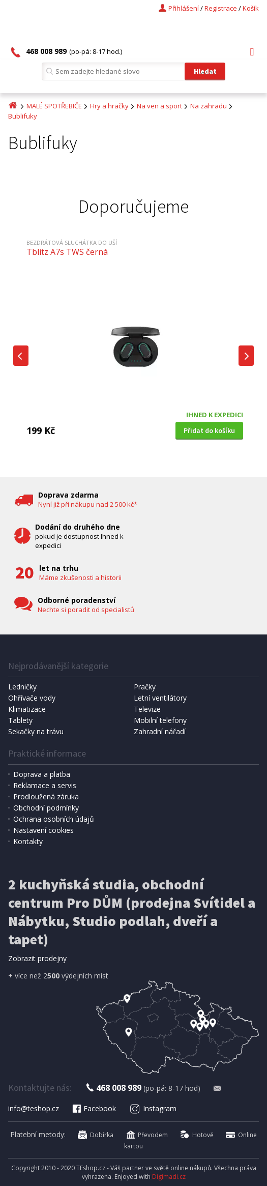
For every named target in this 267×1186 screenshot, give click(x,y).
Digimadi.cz (169, 1176)
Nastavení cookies (43, 830)
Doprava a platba (41, 774)
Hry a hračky (109, 105)
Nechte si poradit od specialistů (86, 609)
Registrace (220, 8)
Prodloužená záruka (46, 796)
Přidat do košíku (209, 430)
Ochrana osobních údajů (53, 819)
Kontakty (28, 841)
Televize (147, 709)
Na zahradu (208, 105)
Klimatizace (27, 709)
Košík (251, 8)
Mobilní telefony (160, 720)
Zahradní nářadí (160, 731)
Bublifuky (22, 116)
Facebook (93, 1108)
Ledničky (22, 686)
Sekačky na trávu (36, 731)
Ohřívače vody (31, 698)
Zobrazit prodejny (37, 958)
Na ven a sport (159, 105)
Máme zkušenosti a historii (80, 577)
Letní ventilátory (160, 698)
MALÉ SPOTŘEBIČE (54, 105)
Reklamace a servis (44, 785)
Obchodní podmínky (46, 808)
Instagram (152, 1108)
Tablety (20, 720)
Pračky (145, 686)
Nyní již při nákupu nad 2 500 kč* (87, 504)
